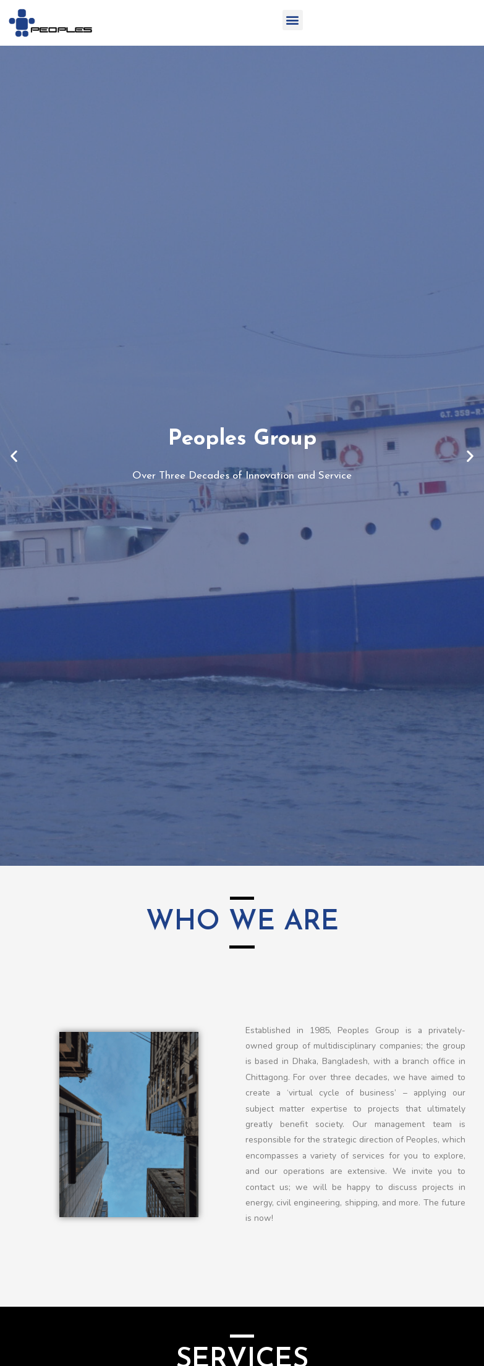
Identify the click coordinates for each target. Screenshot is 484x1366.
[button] (292, 20)
